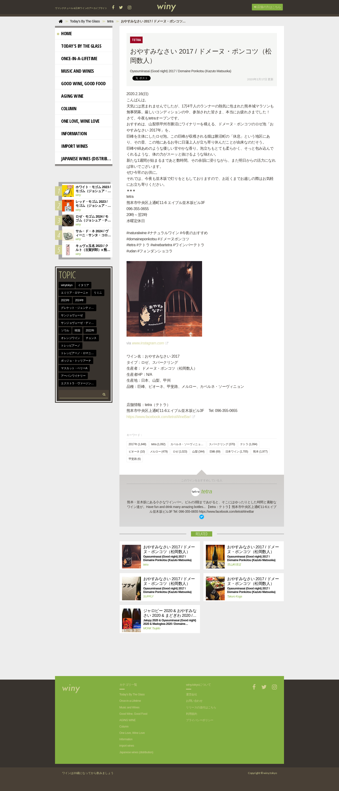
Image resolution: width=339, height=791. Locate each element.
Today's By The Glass (79, 46)
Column (66, 108)
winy (78, 195)
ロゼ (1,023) (180, 451)
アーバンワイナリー (73, 375)
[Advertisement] (198, 659)
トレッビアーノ (70, 345)
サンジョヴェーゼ (72, 315)
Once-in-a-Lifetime (77, 58)
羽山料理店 (234, 564)
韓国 (77, 330)
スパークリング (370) (222, 444)
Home (64, 33)
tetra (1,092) (158, 444)
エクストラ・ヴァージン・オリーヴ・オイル (78, 383)
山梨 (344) (198, 451)
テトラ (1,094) (248, 444)
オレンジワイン (70, 338)
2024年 (79, 300)
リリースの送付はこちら (201, 707)
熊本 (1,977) (260, 451)
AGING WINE (70, 96)
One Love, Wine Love (78, 121)
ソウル (65, 330)
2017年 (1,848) (137, 444)
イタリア (83, 285)
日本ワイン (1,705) (236, 451)
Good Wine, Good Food (81, 83)
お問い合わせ (194, 700)
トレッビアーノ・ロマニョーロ (78, 353)
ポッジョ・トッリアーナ (76, 360)
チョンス (91, 338)
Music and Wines (75, 71)
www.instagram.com (148, 343)
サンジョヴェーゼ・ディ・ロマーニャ (78, 323)
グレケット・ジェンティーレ (78, 307)
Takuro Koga (234, 596)
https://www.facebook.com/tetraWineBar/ (159, 417)
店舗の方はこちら (267, 7)
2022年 (90, 330)
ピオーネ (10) (137, 451)
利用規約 (191, 713)
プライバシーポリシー (199, 720)
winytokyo (66, 285)
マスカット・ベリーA (74, 368)
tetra (201, 491)
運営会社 (191, 694)
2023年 (65, 300)
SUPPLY (148, 596)
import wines (72, 146)
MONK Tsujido (151, 628)
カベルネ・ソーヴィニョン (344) (188, 444)
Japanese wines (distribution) (84, 158)
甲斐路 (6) (135, 459)
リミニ (98, 292)
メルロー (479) (159, 451)
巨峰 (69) (215, 451)
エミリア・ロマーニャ (74, 292)
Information (72, 133)
